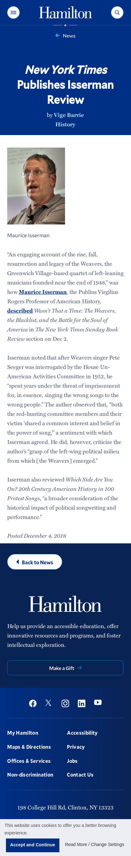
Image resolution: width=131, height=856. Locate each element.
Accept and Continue (32, 844)
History (65, 124)
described (20, 310)
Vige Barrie (69, 115)
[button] (13, 12)
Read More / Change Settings (94, 844)
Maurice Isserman (43, 292)
